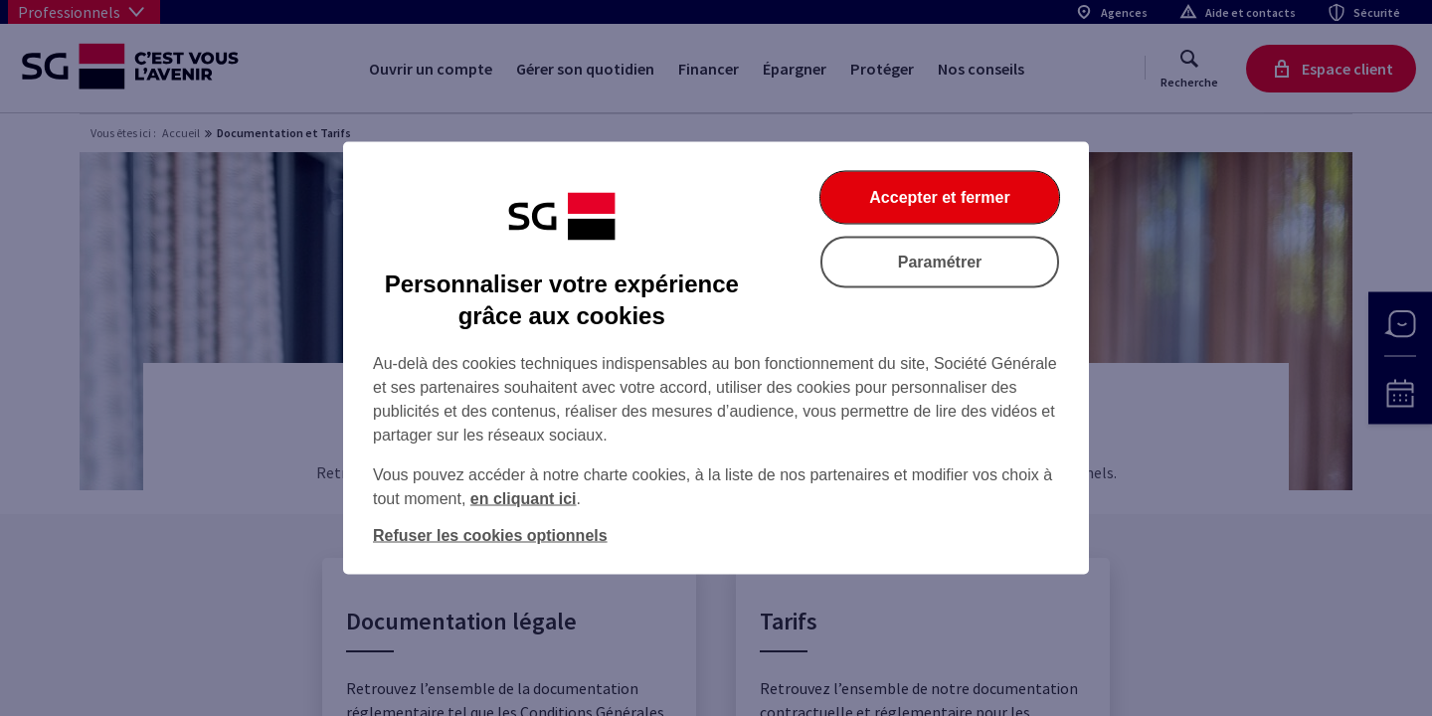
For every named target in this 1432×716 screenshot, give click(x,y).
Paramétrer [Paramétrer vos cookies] (940, 262)
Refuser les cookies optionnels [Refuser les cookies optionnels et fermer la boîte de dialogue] (490, 535)
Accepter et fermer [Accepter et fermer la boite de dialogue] (939, 197)
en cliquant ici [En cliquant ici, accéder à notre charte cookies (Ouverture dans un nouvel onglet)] (523, 498)
